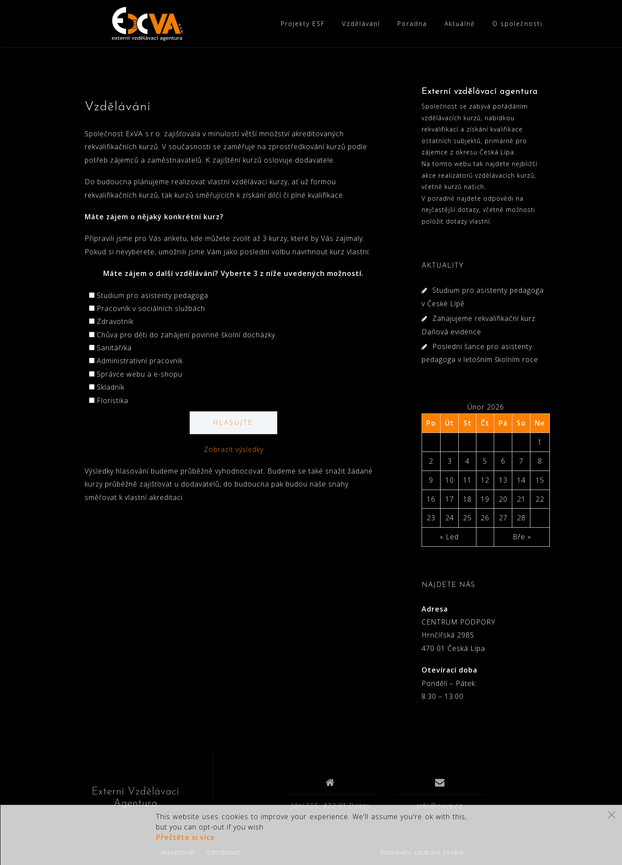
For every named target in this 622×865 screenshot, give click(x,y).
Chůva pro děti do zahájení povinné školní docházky (186, 335)
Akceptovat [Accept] (178, 852)
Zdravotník (115, 321)
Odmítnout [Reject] (223, 852)
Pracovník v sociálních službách (151, 308)
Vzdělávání (361, 23)
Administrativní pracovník (140, 360)
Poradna (412, 23)
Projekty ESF (303, 23)
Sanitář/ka (114, 347)
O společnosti (517, 23)
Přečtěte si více (185, 837)
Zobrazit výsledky (233, 449)
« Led (449, 536)
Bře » (522, 536)
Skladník (110, 387)
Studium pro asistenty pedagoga (152, 295)
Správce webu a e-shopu (139, 374)
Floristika (112, 400)
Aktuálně (459, 23)
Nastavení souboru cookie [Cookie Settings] (422, 852)
